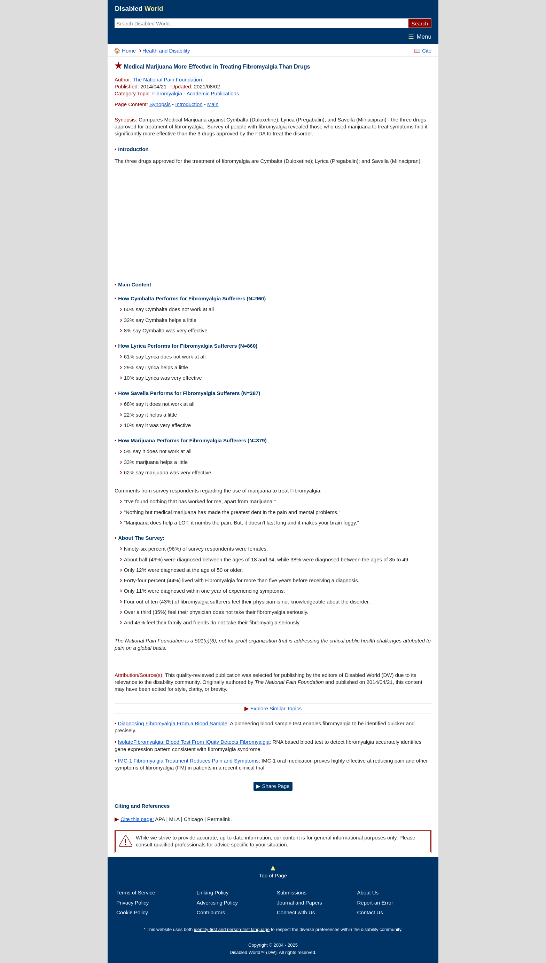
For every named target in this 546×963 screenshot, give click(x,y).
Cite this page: (137, 819)
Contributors (211, 912)
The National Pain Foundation (167, 79)
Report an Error (375, 903)
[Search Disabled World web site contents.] (261, 23)
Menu (418, 36)
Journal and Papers (299, 903)
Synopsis (160, 104)
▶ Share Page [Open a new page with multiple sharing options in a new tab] (272, 786)
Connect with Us (296, 912)
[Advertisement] (273, 224)
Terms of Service (135, 892)
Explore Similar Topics (276, 708)
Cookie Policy (132, 912)
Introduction (188, 104)
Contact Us (370, 912)
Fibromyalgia (167, 93)
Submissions (291, 892)
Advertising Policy (217, 903)
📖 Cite (422, 51)
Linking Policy (213, 892)
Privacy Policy (132, 903)
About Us (368, 892)
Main (213, 104)
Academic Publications (213, 93)
